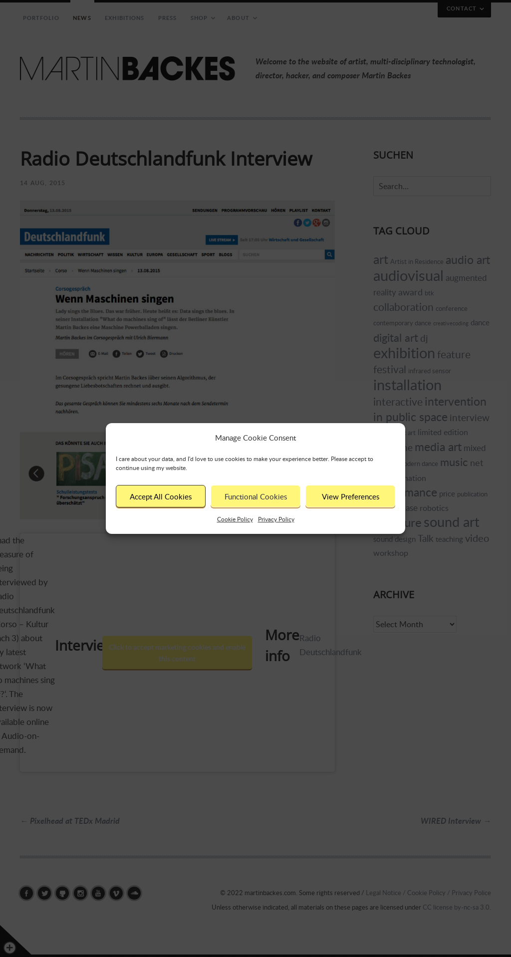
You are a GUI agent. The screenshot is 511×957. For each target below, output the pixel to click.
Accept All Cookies (161, 496)
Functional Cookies (256, 496)
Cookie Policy (235, 519)
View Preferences (350, 496)
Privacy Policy (276, 519)
